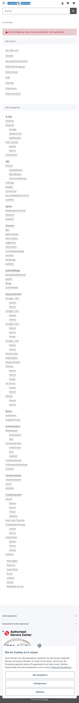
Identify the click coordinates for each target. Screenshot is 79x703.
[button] (62, 3)
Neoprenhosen (13, 362)
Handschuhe (15, 133)
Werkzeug (10, 259)
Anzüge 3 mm (12, 311)
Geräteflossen (16, 169)
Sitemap (10, 82)
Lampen (11, 577)
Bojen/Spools (12, 234)
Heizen (9, 498)
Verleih (10, 582)
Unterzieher (11, 154)
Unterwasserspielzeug (16, 464)
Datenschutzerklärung (61, 667)
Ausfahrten (11, 415)
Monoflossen (15, 174)
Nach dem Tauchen (15, 520)
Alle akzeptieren (40, 675)
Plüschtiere (11, 246)
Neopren (10, 125)
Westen (9, 396)
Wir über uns (12, 50)
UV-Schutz (11, 383)
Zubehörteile (12, 287)
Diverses (10, 120)
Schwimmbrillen (14, 443)
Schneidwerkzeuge (15, 251)
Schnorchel (11, 191)
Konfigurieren (40, 683)
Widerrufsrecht (13, 93)
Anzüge (12, 129)
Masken (9, 186)
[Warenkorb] (74, 3)
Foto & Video (12, 238)
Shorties (10, 366)
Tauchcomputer (13, 479)
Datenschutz (12, 72)
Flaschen (11, 565)
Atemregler (12, 560)
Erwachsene (15, 434)
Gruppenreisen (13, 419)
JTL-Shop (44, 699)
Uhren (9, 483)
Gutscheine (12, 569)
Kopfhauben (15, 137)
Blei (7, 229)
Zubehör (10, 199)
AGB (8, 77)
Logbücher (11, 242)
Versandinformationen (17, 61)
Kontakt (9, 55)
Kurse (9, 573)
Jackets (9, 278)
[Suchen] (36, 11)
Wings (9, 283)
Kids (11, 439)
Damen (12, 146)
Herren (12, 150)
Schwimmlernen (14, 460)
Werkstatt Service (15, 586)
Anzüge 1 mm (12, 298)
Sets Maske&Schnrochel (17, 195)
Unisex (12, 511)
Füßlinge (10, 182)
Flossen (9, 165)
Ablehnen (40, 692)
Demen (12, 541)
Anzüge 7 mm (12, 340)
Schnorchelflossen (18, 178)
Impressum (11, 88)
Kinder (12, 336)
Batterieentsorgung (15, 66)
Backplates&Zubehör (16, 274)
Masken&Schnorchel (16, 210)
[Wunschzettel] (68, 3)
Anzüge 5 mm (12, 323)
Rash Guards (12, 142)
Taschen (10, 255)
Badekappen (12, 430)
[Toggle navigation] (3, 2)
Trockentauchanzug (15, 524)
